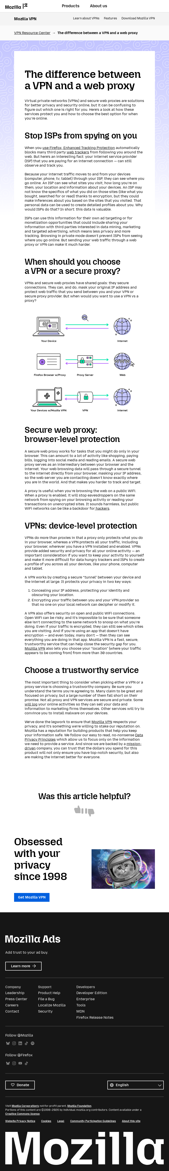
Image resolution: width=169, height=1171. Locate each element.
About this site (131, 1121)
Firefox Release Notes (95, 1017)
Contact (12, 1011)
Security (45, 1011)
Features (110, 18)
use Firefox (52, 148)
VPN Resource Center (32, 33)
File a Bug (46, 999)
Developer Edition (91, 993)
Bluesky (8, 1043)
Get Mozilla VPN (32, 897)
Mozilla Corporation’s (25, 1105)
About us (98, 6)
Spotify (32, 1043)
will (28, 704)
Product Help (49, 993)
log (34, 704)
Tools (81, 1005)
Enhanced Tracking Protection (88, 148)
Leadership (14, 993)
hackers (102, 508)
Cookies (46, 1121)
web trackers (78, 152)
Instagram (14, 1043)
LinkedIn (20, 1043)
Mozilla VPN (25, 18)
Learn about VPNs (86, 18)
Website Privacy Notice (20, 1121)
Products (70, 6)
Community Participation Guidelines (93, 1121)
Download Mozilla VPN (138, 18)
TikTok (26, 1043)
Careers (11, 1005)
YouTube (20, 1063)
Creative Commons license (22, 1113)
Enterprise (85, 999)
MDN (80, 1011)
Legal (60, 1121)
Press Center (16, 999)
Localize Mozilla (52, 1005)
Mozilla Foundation (79, 1105)
